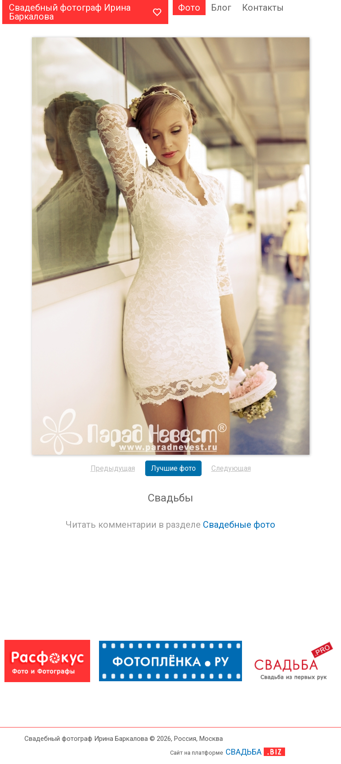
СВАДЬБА (244, 751)
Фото (189, 7)
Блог (221, 7)
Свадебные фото (239, 524)
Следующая (231, 468)
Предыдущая (113, 468)
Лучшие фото (173, 468)
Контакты (263, 7)
